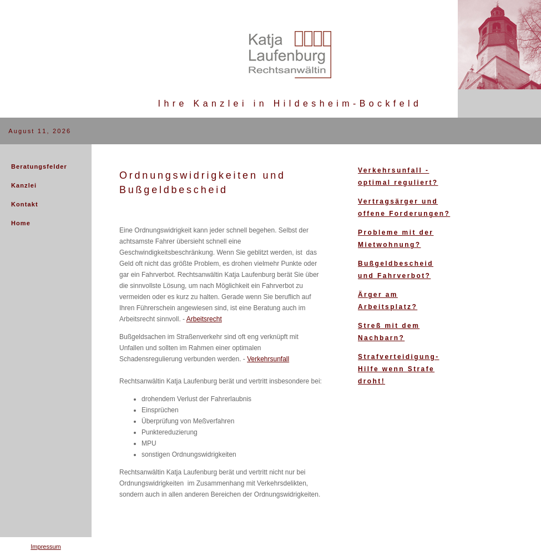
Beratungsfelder (39, 166)
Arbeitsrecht (204, 319)
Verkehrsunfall (268, 359)
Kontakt (24, 204)
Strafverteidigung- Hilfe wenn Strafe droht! (398, 369)
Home (21, 223)
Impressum (45, 546)
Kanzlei (24, 185)
